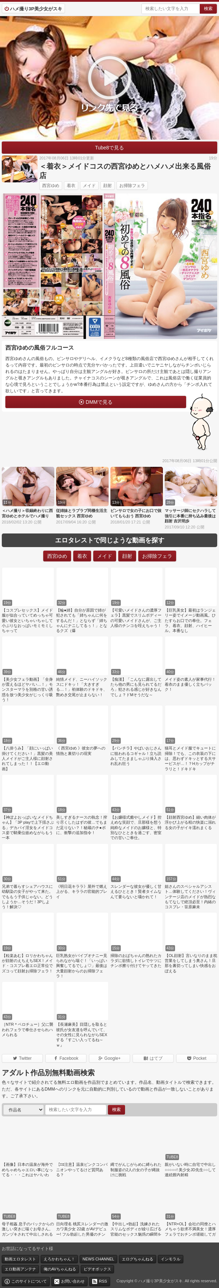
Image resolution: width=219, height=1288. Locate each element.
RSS (103, 1281)
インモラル (170, 1259)
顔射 (107, 185)
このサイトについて (29, 1281)
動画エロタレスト (20, 1259)
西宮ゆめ (50, 185)
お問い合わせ (73, 1281)
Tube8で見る (109, 147)
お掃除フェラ (132, 185)
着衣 (71, 185)
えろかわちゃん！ (59, 1259)
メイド (89, 185)
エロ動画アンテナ (20, 1269)
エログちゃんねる (137, 1259)
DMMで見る (99, 402)
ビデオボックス (97, 1269)
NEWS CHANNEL (98, 1259)
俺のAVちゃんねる (60, 1269)
